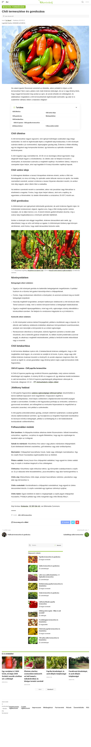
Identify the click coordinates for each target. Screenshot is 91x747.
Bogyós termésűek (14, 7)
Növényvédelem (52, 116)
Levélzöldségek (45, 567)
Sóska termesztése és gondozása (49, 591)
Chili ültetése (18, 112)
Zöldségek (43, 613)
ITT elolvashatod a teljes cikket (46, 379)
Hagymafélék (44, 622)
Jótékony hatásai (19, 122)
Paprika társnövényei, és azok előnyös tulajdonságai (56, 671)
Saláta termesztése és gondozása (49, 564)
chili (19, 512)
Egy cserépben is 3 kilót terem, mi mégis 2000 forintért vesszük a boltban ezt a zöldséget (11, 673)
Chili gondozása (18, 116)
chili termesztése (26, 512)
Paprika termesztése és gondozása (49, 555)
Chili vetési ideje (52, 112)
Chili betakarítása (19, 119)
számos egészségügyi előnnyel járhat (47, 390)
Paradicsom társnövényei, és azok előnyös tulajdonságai (77, 671)
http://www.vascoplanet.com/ (36, 267)
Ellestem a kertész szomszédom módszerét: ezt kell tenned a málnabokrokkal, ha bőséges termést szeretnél (34, 675)
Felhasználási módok (53, 122)
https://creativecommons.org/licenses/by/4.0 (62, 267)
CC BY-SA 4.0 (34, 503)
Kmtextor (24, 503)
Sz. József (9, 20)
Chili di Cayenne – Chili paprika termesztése (60, 119)
